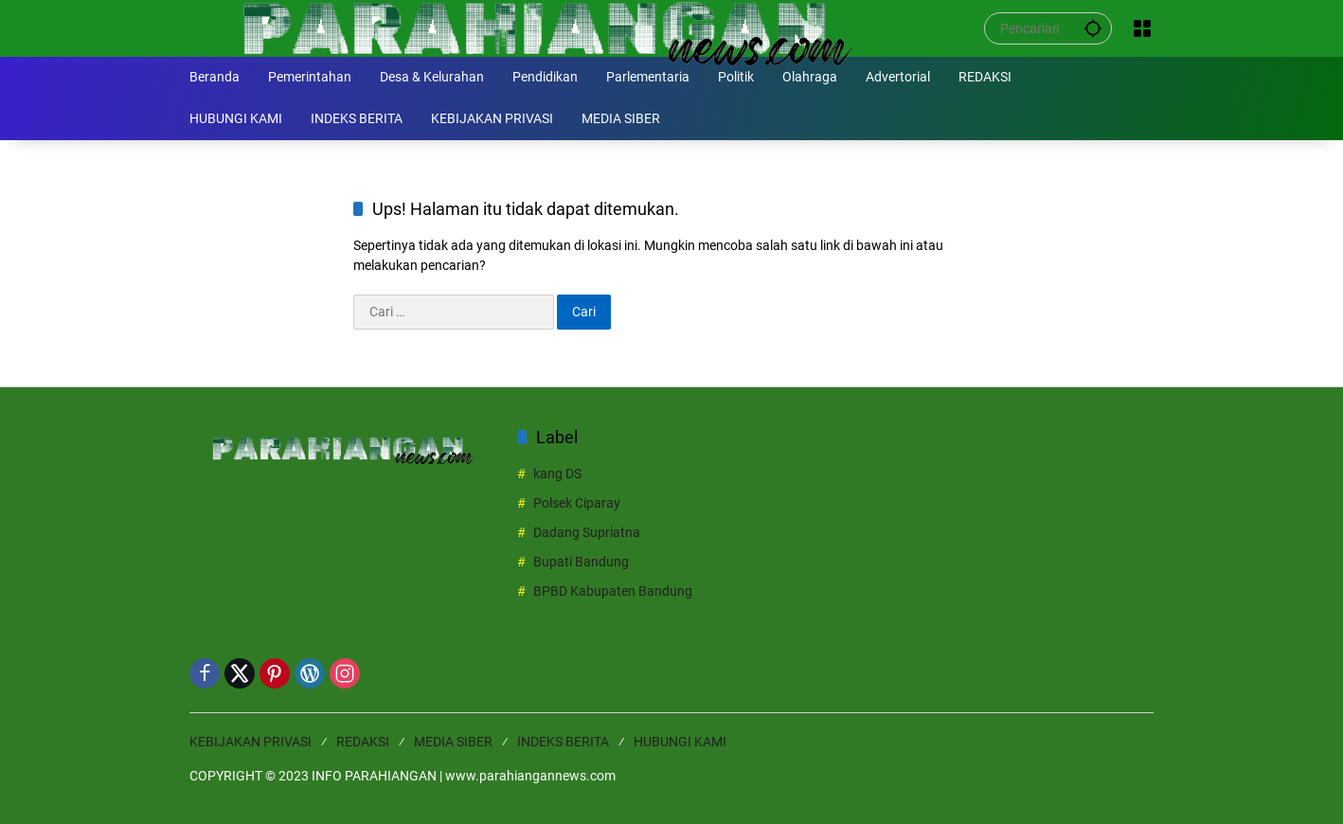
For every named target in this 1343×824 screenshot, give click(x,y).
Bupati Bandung (581, 561)
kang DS (557, 473)
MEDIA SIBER (453, 741)
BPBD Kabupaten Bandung (612, 591)
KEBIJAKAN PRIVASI (250, 741)
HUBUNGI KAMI (680, 741)
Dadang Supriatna (586, 532)
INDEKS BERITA (563, 741)
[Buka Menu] (1142, 28)
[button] (1093, 28)
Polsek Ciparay (576, 503)
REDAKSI (362, 741)
